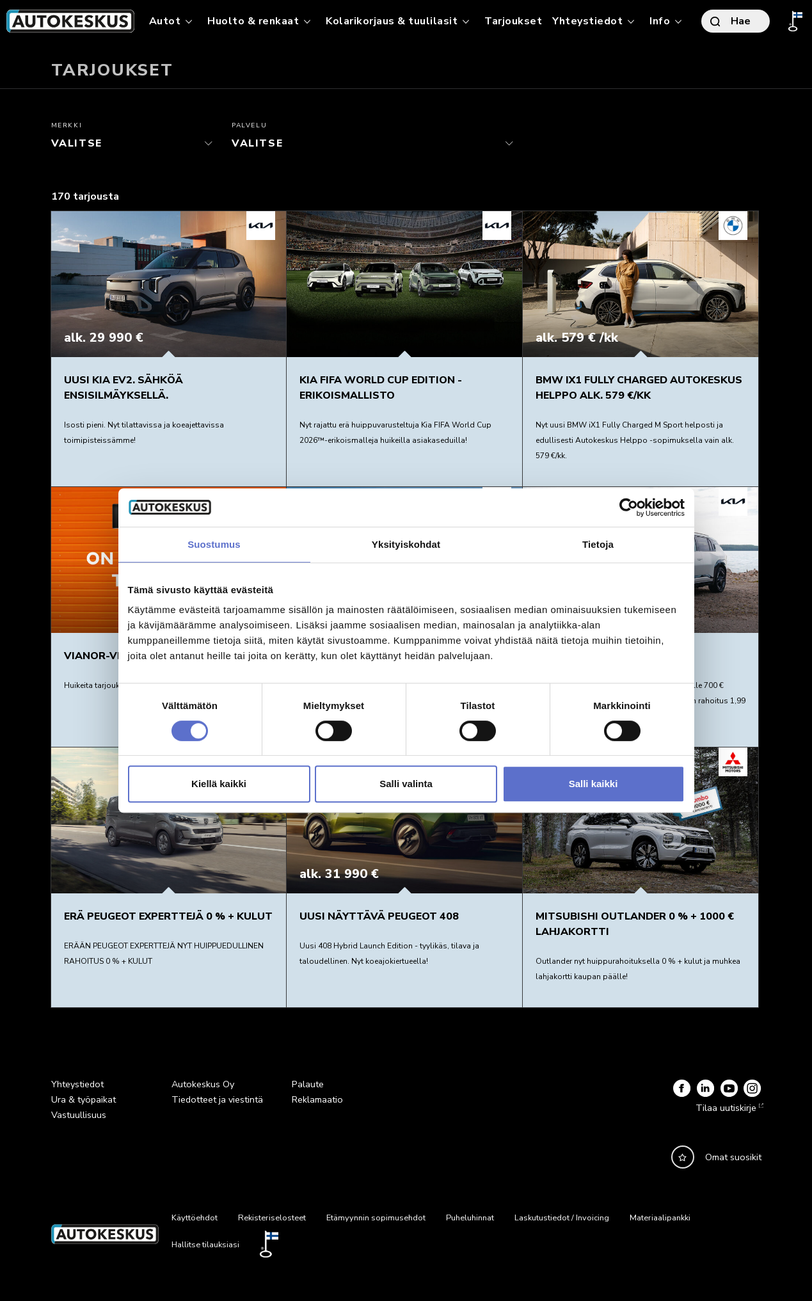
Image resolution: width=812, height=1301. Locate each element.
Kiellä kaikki (218, 783)
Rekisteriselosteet (272, 1218)
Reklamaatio (317, 1099)
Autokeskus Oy (202, 1084)
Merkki (67, 125)
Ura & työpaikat (83, 1099)
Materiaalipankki (660, 1218)
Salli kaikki (593, 783)
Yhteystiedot (77, 1084)
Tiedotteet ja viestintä (217, 1099)
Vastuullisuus (78, 1114)
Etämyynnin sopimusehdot (376, 1218)
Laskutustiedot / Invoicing (561, 1218)
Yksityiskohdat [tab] (406, 544)
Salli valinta (406, 783)
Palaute (308, 1084)
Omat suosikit (733, 1157)
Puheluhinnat (470, 1218)
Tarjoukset (513, 21)
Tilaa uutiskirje (728, 1107)
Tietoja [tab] (598, 544)
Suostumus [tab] (214, 544)
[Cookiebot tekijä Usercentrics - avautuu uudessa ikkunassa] (629, 507)
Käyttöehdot (194, 1218)
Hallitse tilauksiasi (205, 1244)
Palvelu (249, 125)
